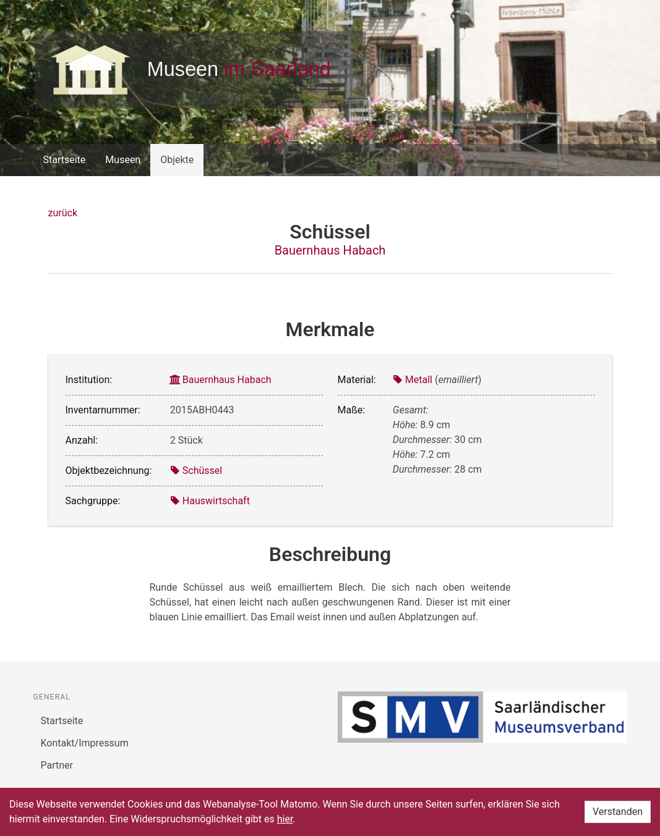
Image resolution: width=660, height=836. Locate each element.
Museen (122, 160)
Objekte (177, 160)
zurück (62, 213)
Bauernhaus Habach (330, 250)
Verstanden (618, 811)
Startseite (64, 160)
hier (285, 819)
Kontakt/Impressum (85, 743)
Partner (57, 765)
